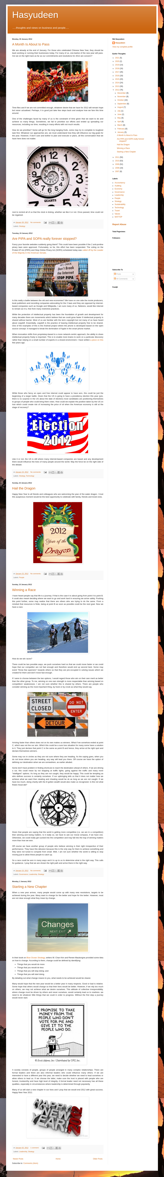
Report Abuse (119, 224)
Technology (30, 476)
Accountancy (120, 183)
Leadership (33, 874)
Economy (118, 189)
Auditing (118, 186)
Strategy (22, 226)
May (119, 118)
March (120, 125)
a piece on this (96, 340)
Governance (23, 874)
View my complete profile (122, 47)
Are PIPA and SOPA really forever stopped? (44, 239)
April (119, 121)
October (120, 100)
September (122, 104)
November (121, 96)
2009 (117, 164)
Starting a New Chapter (29, 887)
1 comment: (34, 1148)
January (120, 132)
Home (58, 1159)
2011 (117, 157)
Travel (117, 211)
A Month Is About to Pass (31, 44)
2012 (117, 90)
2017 (117, 72)
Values (117, 214)
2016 (117, 76)
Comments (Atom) (30, 1163)
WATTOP (118, 217)
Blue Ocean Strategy (36, 957)
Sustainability (120, 204)
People (21, 577)
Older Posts (97, 1159)
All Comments (121, 279)
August (120, 107)
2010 (117, 161)
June (119, 114)
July (119, 111)
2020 (117, 61)
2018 (117, 68)
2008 (117, 168)
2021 (117, 58)
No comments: (35, 222)
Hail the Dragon (23, 488)
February (121, 129)
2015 (117, 79)
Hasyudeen (35, 15)
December (121, 93)
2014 (117, 83)
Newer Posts (18, 1159)
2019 (117, 65)
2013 (117, 86)
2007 (117, 171)
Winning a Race (24, 590)
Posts (117, 274)
